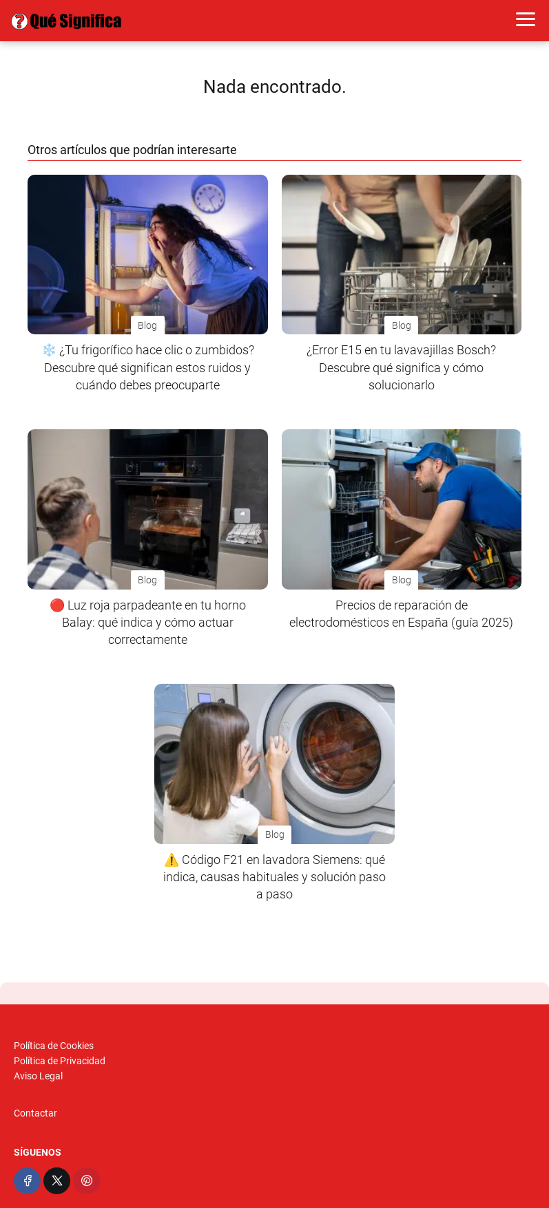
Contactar (35, 1113)
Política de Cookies (54, 1045)
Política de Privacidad (59, 1060)
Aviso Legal (38, 1075)
